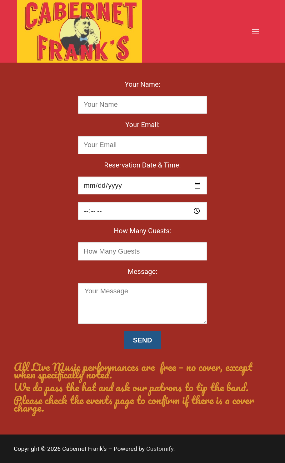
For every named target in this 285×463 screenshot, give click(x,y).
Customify (159, 448)
